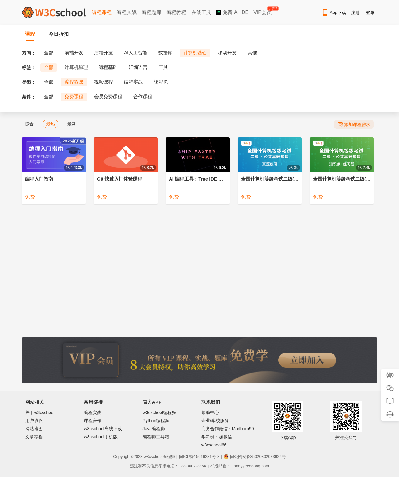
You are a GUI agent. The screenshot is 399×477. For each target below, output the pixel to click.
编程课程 (102, 12)
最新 (71, 123)
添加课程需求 (354, 124)
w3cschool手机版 (100, 436)
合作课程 (142, 96)
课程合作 (92, 420)
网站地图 (34, 428)
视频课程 (103, 81)
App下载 (334, 12)
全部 (48, 52)
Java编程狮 (154, 428)
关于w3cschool (39, 412)
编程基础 (108, 67)
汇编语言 (138, 67)
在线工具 (201, 12)
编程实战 (127, 12)
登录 (370, 12)
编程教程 (176, 12)
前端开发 (74, 52)
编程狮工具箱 (156, 436)
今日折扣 (59, 34)
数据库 (165, 52)
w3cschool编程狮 (159, 412)
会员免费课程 (108, 96)
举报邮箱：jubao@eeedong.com (239, 466)
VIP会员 (262, 11)
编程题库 (151, 12)
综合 (29, 123)
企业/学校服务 (215, 420)
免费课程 (74, 96)
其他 (252, 52)
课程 (30, 34)
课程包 (161, 81)
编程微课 (74, 81)
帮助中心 (210, 412)
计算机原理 (76, 67)
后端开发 (103, 52)
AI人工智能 (135, 52)
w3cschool (153, 456)
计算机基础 (195, 52)
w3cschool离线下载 (103, 428)
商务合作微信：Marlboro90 (227, 428)
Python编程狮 (156, 420)
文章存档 (34, 436)
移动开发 (227, 52)
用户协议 (34, 420)
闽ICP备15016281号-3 (199, 456)
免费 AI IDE (232, 12)
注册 (355, 12)
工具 (163, 67)
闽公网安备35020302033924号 (255, 456)
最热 (50, 123)
